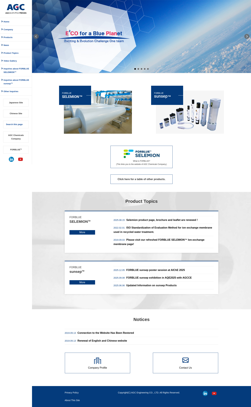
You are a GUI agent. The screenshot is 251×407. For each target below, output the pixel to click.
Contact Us (185, 367)
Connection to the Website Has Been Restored (99, 333)
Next (246, 36)
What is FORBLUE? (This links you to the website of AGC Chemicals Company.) (141, 162)
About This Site (72, 400)
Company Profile (97, 367)
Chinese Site (16, 113)
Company (8, 29)
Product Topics (11, 53)
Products (8, 37)
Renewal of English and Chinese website (96, 340)
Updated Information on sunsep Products (145, 285)
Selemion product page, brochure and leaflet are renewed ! (155, 220)
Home (6, 21)
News (6, 45)
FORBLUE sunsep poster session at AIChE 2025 (149, 270)
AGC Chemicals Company (16, 137)
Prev (36, 36)
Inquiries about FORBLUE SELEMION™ (16, 70)
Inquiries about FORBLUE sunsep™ (16, 82)
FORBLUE (16, 149)
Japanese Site (16, 102)
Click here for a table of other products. (142, 179)
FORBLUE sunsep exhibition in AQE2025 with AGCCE (152, 277)
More (82, 232)
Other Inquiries (11, 91)
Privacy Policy (72, 392)
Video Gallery (10, 61)
